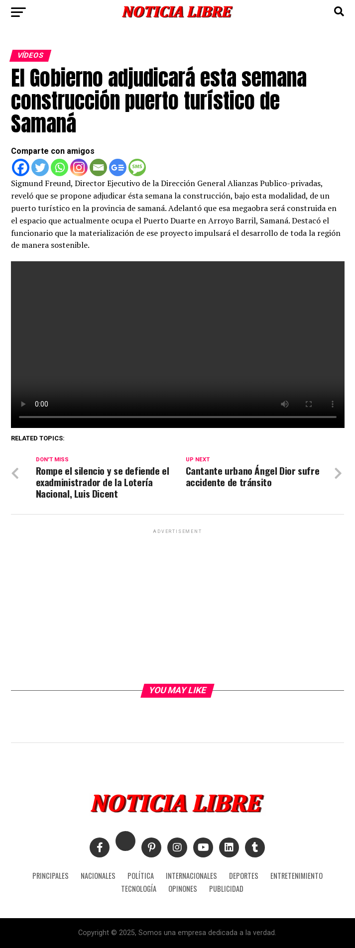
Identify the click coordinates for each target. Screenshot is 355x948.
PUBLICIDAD (226, 888)
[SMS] (137, 167)
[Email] (98, 167)
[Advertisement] (178, 605)
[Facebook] (20, 167)
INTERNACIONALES (191, 875)
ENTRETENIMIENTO (296, 875)
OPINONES (182, 888)
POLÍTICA (140, 875)
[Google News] (117, 167)
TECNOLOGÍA (138, 888)
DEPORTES (243, 875)
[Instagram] (79, 167)
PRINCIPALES (50, 875)
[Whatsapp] (59, 167)
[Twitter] (40, 167)
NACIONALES (98, 875)
